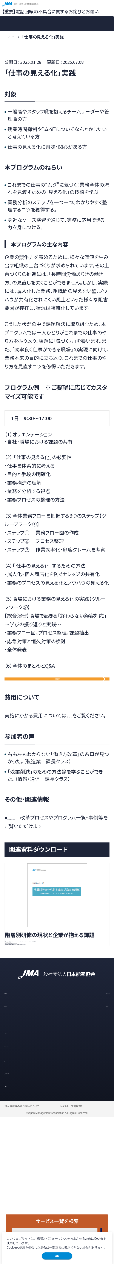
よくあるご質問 (86, 1178)
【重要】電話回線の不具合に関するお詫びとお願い (50, 11)
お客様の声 (83, 1165)
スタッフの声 (84, 1152)
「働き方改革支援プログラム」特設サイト (46, 856)
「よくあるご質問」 (85, 745)
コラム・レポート (20, 1165)
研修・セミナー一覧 (90, 1138)
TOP (9, 37)
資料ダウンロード (21, 1192)
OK (57, 1256)
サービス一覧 (33, 37)
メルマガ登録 (23, 1205)
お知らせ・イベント (22, 1178)
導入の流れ (16, 1152)
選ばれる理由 (18, 1138)
